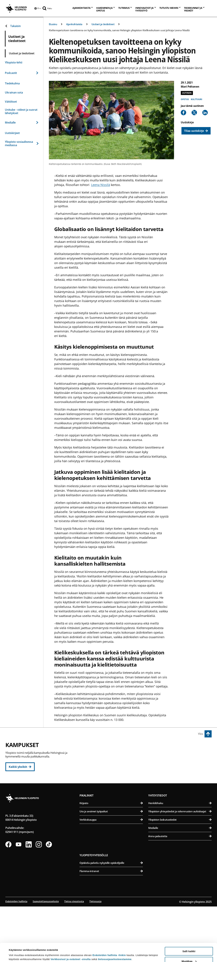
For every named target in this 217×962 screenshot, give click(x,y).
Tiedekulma (12, 83)
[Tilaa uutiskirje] (196, 130)
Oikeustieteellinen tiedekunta (113, 771)
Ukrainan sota (14, 92)
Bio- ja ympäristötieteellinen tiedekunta (180, 754)
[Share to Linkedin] (205, 112)
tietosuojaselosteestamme (115, 941)
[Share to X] (194, 112)
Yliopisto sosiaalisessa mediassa (21, 143)
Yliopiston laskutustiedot (180, 871)
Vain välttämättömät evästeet (189, 953)
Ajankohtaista (74, 24)
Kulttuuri (196, 99)
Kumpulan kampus (95, 810)
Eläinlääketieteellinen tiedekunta (180, 762)
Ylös (200, 734)
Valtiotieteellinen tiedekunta (113, 787)
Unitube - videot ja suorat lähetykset (21, 111)
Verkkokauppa (111, 871)
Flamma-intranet (111, 922)
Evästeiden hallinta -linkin (109, 937)
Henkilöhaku (180, 854)
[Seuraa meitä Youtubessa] (19, 896)
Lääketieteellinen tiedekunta (180, 802)
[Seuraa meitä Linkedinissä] (29, 896)
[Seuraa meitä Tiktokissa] (49, 896)
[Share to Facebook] (183, 112)
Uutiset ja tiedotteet (103, 24)
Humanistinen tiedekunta (113, 754)
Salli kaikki (188, 933)
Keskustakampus (93, 747)
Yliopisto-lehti (13, 62)
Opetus (185, 99)
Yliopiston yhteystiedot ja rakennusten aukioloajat (180, 862)
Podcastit (21, 73)
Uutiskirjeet (12, 133)
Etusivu (53, 24)
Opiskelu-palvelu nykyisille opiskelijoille (111, 914)
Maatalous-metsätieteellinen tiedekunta (180, 779)
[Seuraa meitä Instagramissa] (39, 896)
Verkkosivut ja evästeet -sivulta (71, 941)
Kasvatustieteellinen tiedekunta (113, 762)
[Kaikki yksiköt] (20, 766)
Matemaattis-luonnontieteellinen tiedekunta (113, 818)
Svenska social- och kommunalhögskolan (113, 795)
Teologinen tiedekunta (113, 779)
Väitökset (11, 101)
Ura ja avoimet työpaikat (111, 862)
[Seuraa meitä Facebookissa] (8, 896)
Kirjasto (111, 854)
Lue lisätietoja (17, 951)
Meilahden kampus (162, 794)
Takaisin (13, 26)
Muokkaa (189, 943)
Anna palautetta (180, 887)
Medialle (21, 122)
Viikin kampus (158, 747)
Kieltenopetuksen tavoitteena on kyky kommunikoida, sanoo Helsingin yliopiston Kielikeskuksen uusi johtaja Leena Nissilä (119, 30)
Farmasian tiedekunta (180, 771)
